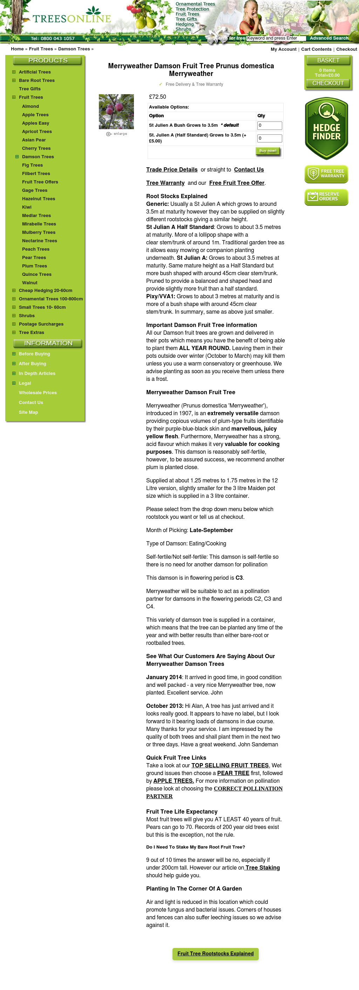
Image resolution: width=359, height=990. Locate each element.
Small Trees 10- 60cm (42, 307)
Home (17, 49)
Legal (21, 383)
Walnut (30, 283)
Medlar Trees (36, 216)
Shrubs (27, 316)
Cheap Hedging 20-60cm (46, 290)
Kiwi (27, 207)
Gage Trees (34, 190)
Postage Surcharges (41, 324)
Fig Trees (32, 165)
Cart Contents (316, 49)
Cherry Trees (36, 148)
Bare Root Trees (37, 80)
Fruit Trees (41, 49)
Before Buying (31, 354)
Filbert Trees (36, 174)
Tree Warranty (165, 183)
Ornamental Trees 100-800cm (51, 299)
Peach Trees (35, 249)
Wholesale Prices (34, 393)
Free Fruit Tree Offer (237, 183)
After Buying (29, 364)
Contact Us (249, 170)
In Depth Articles (33, 373)
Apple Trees (35, 115)
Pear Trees (34, 258)
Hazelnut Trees (38, 199)
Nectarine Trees (39, 241)
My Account (284, 49)
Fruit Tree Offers (40, 182)
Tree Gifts (30, 89)
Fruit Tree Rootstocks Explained (215, 953)
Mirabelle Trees (39, 224)
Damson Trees (74, 49)
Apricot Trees (37, 132)
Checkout (346, 49)
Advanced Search (329, 38)
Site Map (25, 412)
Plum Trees (34, 266)
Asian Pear (34, 140)
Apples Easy (35, 123)
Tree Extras (31, 332)
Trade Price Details (172, 170)
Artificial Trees (35, 72)
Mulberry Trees (38, 232)
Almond (30, 106)
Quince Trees (37, 274)
